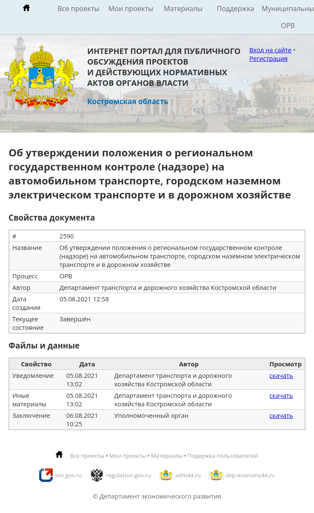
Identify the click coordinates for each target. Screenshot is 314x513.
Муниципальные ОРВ (288, 17)
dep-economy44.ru (250, 475)
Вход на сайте (270, 49)
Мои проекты (131, 8)
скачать (281, 375)
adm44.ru (188, 475)
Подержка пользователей (223, 455)
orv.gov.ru (68, 475)
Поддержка (235, 8)
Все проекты (78, 8)
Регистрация (268, 58)
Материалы (183, 8)
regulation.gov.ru (128, 475)
